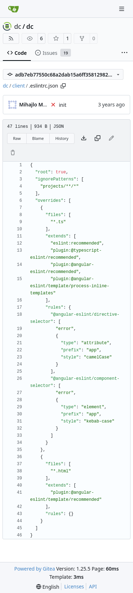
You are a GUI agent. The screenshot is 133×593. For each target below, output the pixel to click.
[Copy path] (63, 85)
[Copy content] (97, 138)
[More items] (124, 53)
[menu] (47, 586)
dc (17, 26)
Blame (38, 138)
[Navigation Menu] (122, 9)
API (93, 586)
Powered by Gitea (34, 568)
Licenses (74, 586)
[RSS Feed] (11, 38)
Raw (17, 138)
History (61, 138)
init (62, 104)
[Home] (13, 8)
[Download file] (83, 138)
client (18, 85)
